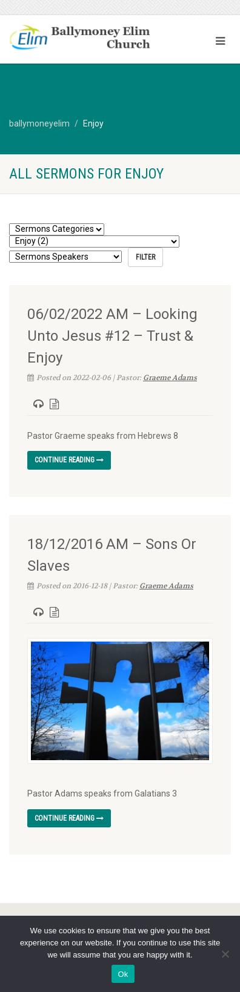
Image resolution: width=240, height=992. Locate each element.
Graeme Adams (170, 378)
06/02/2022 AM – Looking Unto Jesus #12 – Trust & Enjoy (112, 336)
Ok (123, 974)
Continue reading (69, 460)
